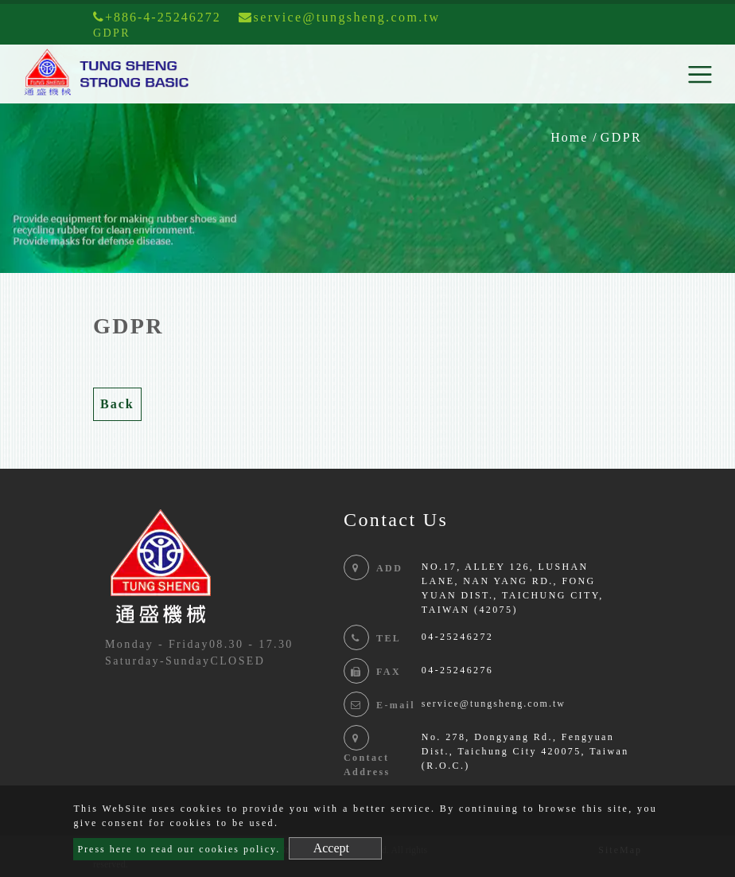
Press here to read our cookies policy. (178, 849)
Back (117, 404)
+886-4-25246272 (157, 17)
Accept (331, 848)
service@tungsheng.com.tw (494, 703)
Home (569, 137)
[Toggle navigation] (700, 74)
